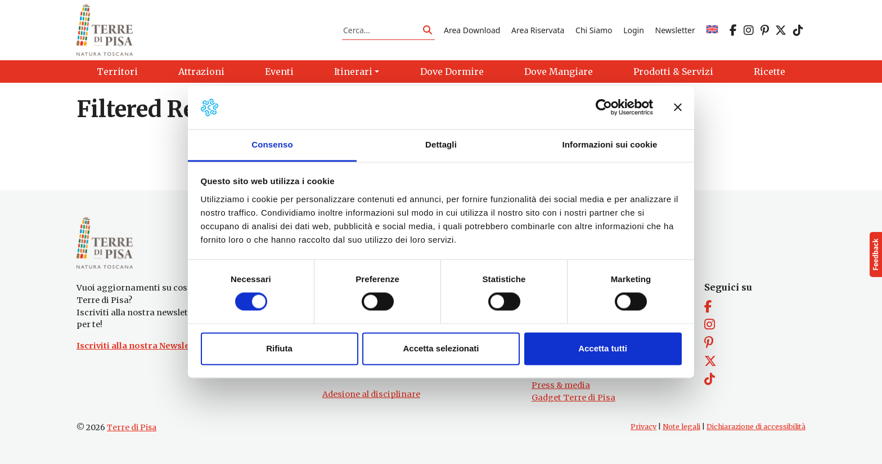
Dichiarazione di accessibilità (756, 427)
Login (633, 30)
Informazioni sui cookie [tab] (610, 144)
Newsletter (675, 30)
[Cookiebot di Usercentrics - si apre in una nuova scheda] (604, 107)
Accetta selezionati (441, 348)
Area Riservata (537, 30)
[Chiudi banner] (678, 107)
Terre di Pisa (131, 428)
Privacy (643, 427)
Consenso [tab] (271, 144)
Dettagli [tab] (441, 144)
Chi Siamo (593, 30)
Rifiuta (279, 348)
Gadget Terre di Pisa (573, 397)
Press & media (561, 385)
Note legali (681, 427)
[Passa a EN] (712, 30)
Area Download (472, 30)
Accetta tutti (602, 348)
